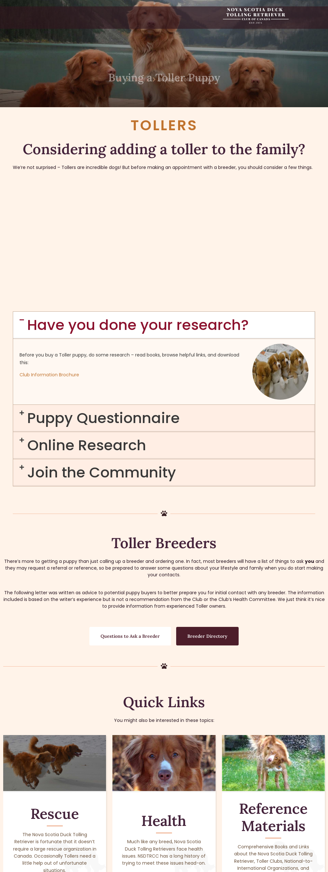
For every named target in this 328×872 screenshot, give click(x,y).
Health (163, 708)
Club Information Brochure (49, 262)
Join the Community (101, 360)
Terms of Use (223, 866)
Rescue (54, 701)
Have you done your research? (138, 213)
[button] (164, 212)
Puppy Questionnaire (103, 306)
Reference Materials (273, 705)
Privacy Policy (256, 866)
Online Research (86, 333)
